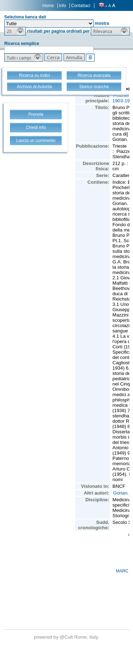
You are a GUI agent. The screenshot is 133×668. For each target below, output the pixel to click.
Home (48, 5)
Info (62, 5)
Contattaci (80, 5)
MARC (122, 571)
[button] (15, 31)
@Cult (67, 637)
